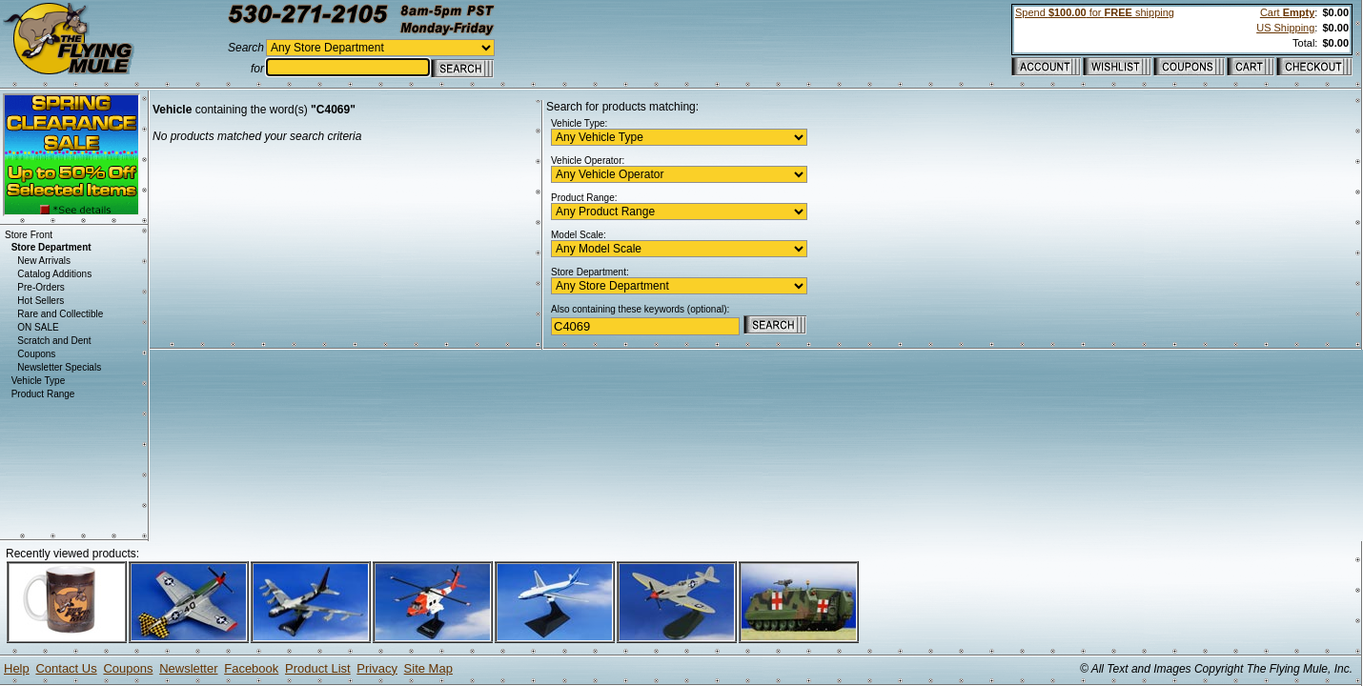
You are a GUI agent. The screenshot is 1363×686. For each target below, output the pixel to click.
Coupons (36, 354)
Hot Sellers (40, 300)
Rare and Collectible (60, 314)
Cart (1287, 12)
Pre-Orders (40, 287)
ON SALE (37, 327)
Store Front (28, 235)
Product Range (43, 394)
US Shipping (1285, 27)
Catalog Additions (54, 274)
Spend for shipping (1094, 12)
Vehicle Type (38, 380)
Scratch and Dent (54, 340)
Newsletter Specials (59, 367)
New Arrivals (44, 260)
